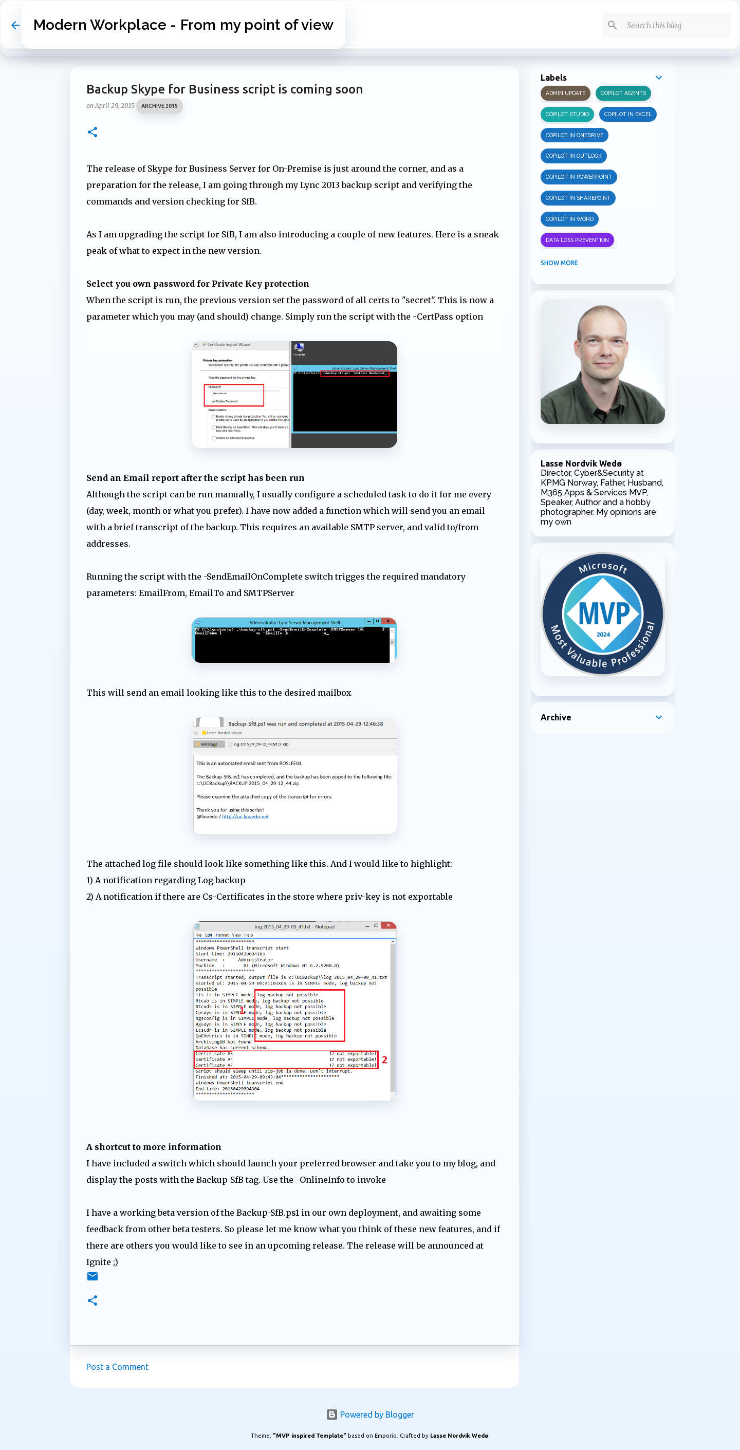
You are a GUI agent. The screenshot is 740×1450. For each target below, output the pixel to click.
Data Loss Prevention (577, 240)
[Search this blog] (677, 25)
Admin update (565, 93)
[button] (92, 133)
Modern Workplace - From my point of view (183, 24)
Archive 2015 (159, 106)
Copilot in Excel (628, 114)
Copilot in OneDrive (574, 135)
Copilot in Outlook (574, 156)
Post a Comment (117, 1366)
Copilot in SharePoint (578, 198)
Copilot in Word (570, 219)
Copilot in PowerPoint (579, 177)
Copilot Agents (623, 93)
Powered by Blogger (370, 1414)
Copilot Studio (567, 114)
